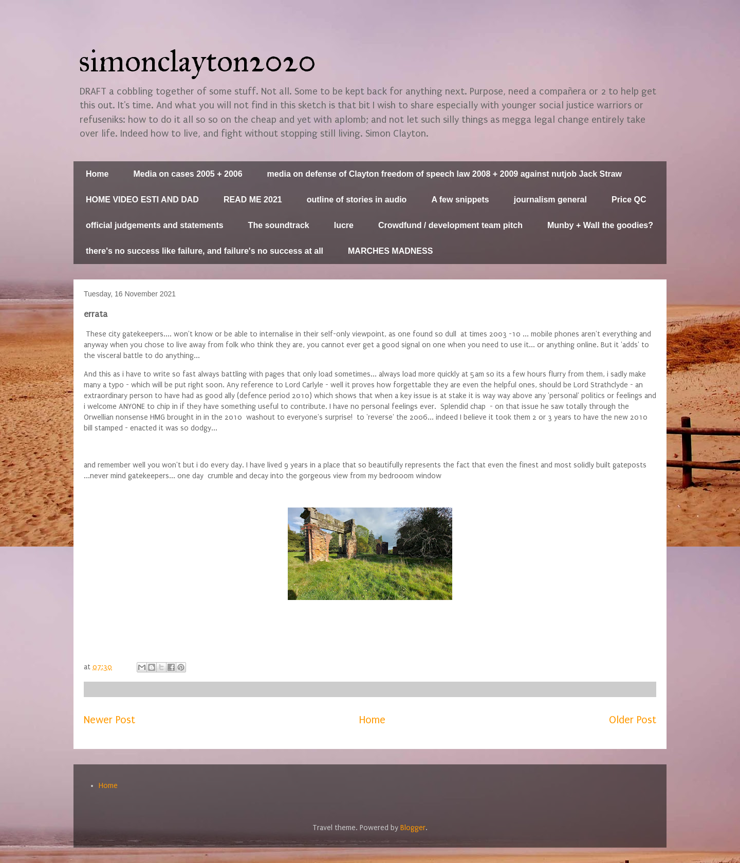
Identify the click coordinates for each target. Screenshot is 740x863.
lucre (344, 225)
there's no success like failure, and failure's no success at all (204, 251)
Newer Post (109, 720)
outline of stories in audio (357, 199)
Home (97, 174)
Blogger (412, 827)
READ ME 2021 (253, 199)
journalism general (550, 199)
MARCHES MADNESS (390, 251)
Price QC (629, 199)
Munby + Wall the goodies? (600, 225)
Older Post (632, 720)
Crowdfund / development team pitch (450, 225)
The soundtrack (278, 225)
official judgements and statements (155, 225)
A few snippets (460, 199)
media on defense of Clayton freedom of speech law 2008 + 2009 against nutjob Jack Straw (444, 174)
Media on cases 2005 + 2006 (187, 174)
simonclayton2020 (197, 61)
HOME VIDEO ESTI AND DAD (142, 199)
